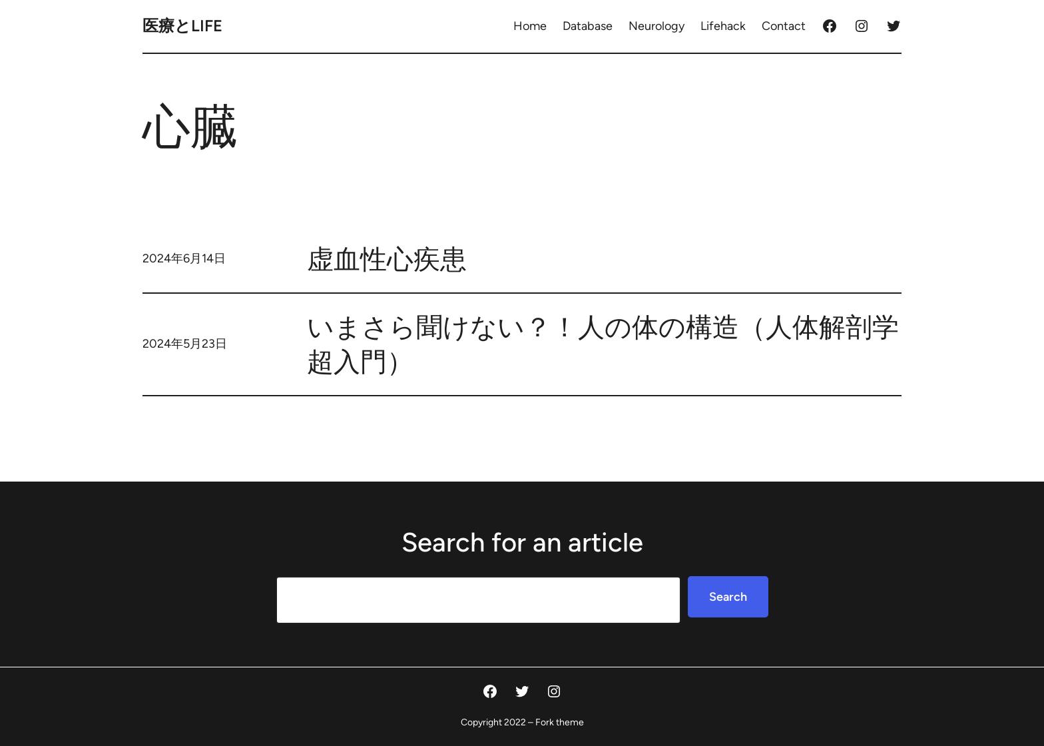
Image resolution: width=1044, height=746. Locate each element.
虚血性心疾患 (387, 259)
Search (728, 596)
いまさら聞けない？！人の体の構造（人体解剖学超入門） (603, 344)
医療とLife (182, 25)
